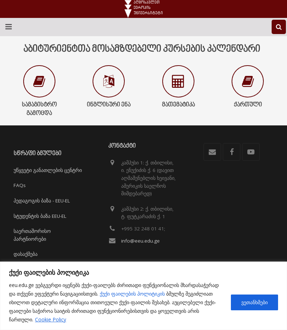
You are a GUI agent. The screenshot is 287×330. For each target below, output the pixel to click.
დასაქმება (26, 254)
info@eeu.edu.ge (140, 241)
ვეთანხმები (254, 302)
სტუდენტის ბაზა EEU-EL (40, 216)
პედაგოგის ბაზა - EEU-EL (42, 200)
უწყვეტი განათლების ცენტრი (48, 170)
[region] (143, 296)
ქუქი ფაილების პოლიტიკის (132, 293)
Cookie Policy (50, 319)
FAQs (20, 185)
